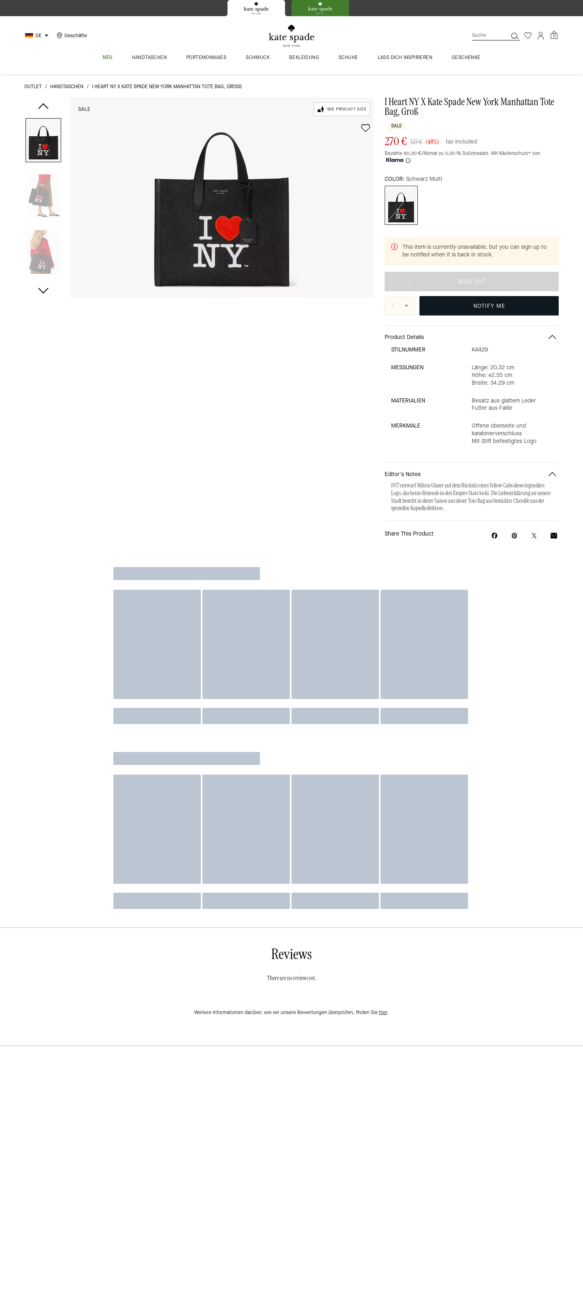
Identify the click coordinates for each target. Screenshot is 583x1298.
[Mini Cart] (554, 35)
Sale (84, 109)
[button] (43, 142)
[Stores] (71, 35)
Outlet (33, 86)
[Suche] (483, 35)
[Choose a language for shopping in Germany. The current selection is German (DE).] (37, 35)
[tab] (256, 8)
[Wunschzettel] (528, 35)
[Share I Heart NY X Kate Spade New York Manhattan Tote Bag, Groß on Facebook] (494, 535)
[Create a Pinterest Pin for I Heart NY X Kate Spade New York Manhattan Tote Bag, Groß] (514, 536)
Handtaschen (66, 86)
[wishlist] (365, 127)
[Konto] (541, 35)
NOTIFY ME (489, 306)
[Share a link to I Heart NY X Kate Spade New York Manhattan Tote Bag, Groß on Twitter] (534, 536)
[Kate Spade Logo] (291, 36)
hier (383, 1012)
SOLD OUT (471, 281)
